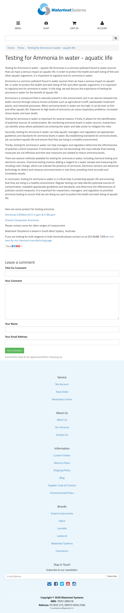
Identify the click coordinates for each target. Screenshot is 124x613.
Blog (61, 478)
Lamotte (62, 528)
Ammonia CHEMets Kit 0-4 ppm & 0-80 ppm (30, 215)
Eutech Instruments (62, 513)
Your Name (11, 324)
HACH (62, 521)
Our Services (62, 427)
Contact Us (62, 435)
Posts (21, 48)
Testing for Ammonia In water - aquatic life (51, 48)
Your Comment (13, 281)
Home (11, 48)
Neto (72, 608)
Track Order (62, 392)
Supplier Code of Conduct (62, 485)
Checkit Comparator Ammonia (22, 220)
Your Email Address (16, 337)
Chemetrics (62, 551)
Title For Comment (15, 268)
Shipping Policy (62, 470)
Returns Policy (62, 463)
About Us (62, 420)
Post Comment (14, 350)
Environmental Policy (62, 493)
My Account (62, 384)
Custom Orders (62, 455)
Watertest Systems (62, 543)
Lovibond (62, 536)
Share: (14, 246)
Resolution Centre (62, 399)
